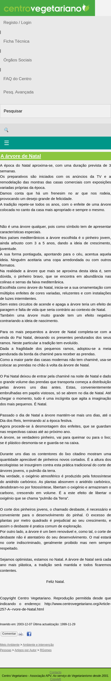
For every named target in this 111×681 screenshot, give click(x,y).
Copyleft (55, 679)
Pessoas (5, 650)
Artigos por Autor (25, 650)
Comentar (9, 633)
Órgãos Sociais (17, 60)
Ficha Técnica (16, 41)
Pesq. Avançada (18, 92)
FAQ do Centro (17, 78)
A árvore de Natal (20, 156)
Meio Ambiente (9, 644)
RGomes (45, 650)
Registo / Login (17, 22)
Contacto (55, 672)
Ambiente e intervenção (38, 644)
